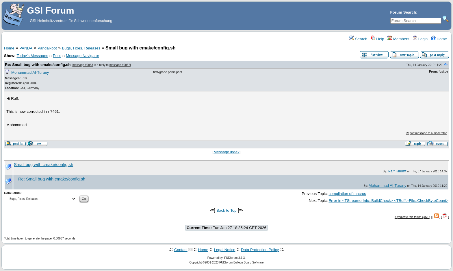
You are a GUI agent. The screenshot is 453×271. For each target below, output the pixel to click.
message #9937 (119, 65)
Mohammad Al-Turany (30, 72)
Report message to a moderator (426, 133)
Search (358, 39)
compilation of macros (347, 193)
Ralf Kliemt (397, 171)
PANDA (25, 48)
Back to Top (226, 210)
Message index (226, 152)
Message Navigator (82, 56)
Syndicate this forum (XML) (412, 217)
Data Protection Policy (260, 250)
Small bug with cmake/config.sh (43, 164)
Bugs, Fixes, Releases (81, 48)
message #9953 (83, 65)
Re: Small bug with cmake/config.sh (37, 64)
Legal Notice (224, 250)
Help (377, 39)
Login (420, 39)
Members (398, 39)
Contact (180, 250)
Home (439, 39)
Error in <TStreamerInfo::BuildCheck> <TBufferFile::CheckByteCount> (388, 200)
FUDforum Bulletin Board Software (241, 262)
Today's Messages (32, 56)
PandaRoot (47, 48)
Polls (57, 56)
